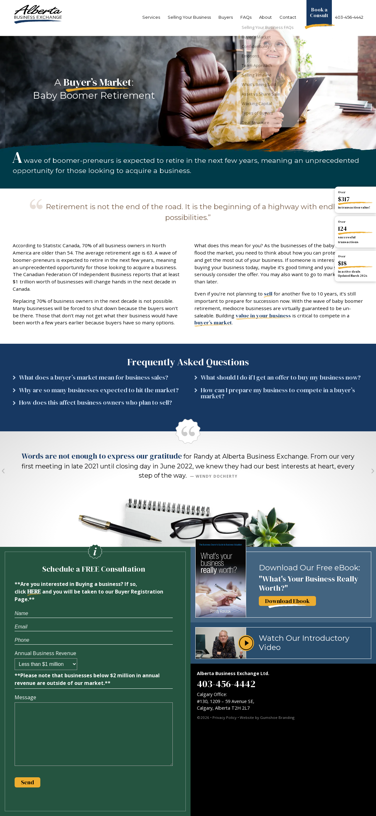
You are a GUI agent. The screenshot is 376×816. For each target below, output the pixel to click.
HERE (34, 591)
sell (268, 293)
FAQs (246, 17)
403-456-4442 (349, 17)
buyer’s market (213, 322)
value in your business (263, 315)
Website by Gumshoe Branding (267, 717)
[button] (97, 379)
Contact (287, 17)
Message (25, 697)
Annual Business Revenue (45, 653)
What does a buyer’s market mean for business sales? (93, 377)
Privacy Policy (224, 717)
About (265, 17)
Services (151, 17)
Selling (189, 17)
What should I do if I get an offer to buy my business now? (281, 377)
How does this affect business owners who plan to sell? (95, 402)
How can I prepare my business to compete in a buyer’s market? (278, 393)
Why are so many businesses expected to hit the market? (99, 390)
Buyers (225, 17)
